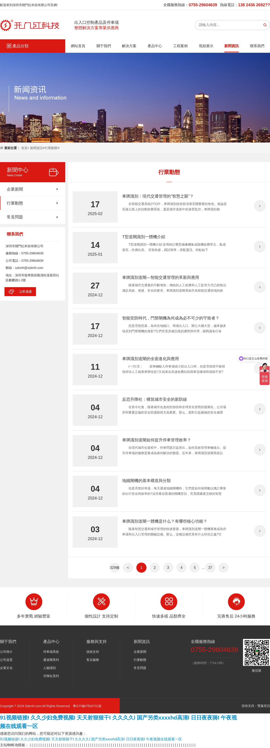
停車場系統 (51, 651)
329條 (114, 568)
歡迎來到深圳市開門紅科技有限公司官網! (29, 5)
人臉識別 (49, 668)
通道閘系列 (51, 660)
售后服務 (92, 660)
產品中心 (155, 46)
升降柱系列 (51, 676)
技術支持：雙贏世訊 (256, 706)
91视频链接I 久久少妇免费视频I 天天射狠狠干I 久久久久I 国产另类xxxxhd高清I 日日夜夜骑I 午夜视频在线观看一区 (91, 739)
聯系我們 (257, 46)
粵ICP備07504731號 (87, 706)
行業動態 (51, 148)
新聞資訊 (231, 46)
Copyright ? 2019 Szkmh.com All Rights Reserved (36, 706)
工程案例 (180, 46)
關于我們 (104, 46)
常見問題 (15, 217)
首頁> (25, 148)
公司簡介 (6, 651)
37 (210, 568)
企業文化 (6, 668)
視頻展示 (206, 46)
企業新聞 (15, 189)
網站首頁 (78, 46)
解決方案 (129, 46)
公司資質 (6, 660)
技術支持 (92, 651)
